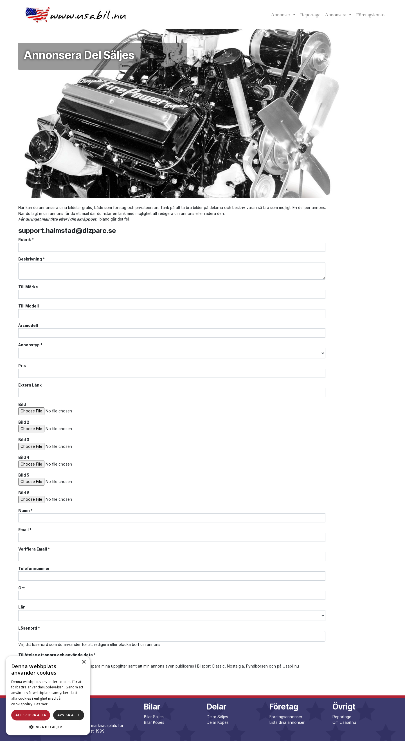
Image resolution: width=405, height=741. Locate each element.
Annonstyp (30, 345)
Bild (22, 404)
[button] (47, 727)
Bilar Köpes (154, 722)
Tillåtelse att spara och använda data (57, 655)
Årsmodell (28, 325)
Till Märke (28, 287)
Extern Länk (30, 385)
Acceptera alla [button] (30, 715)
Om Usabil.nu (344, 722)
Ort (21, 588)
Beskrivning (31, 259)
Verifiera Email (34, 549)
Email (25, 529)
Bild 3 (23, 439)
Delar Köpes (218, 722)
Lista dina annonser (287, 722)
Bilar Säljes (154, 717)
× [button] (84, 662)
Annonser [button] (281, 14)
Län (22, 607)
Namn (25, 510)
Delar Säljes (217, 717)
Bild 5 (23, 475)
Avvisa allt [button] (68, 715)
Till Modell (28, 306)
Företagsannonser (285, 717)
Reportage (310, 14)
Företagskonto (370, 14)
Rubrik (26, 239)
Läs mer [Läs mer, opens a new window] (41, 704)
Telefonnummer (34, 568)
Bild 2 (23, 422)
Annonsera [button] (336, 14)
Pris (22, 365)
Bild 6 (24, 493)
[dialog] (48, 695)
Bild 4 (23, 457)
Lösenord (29, 628)
